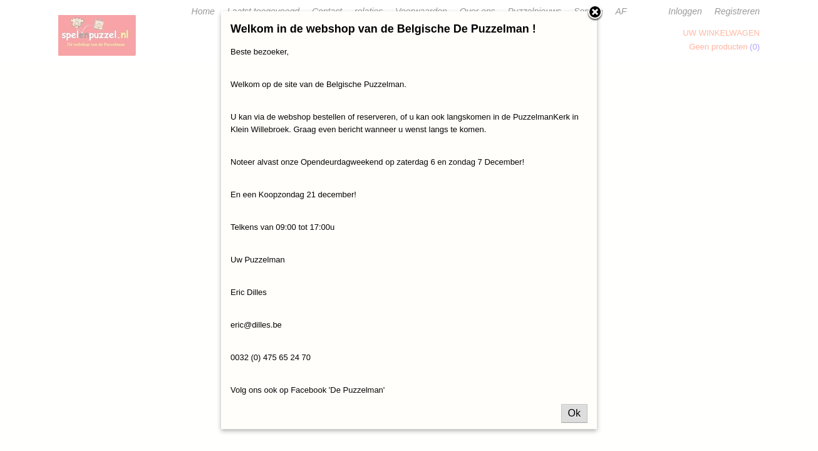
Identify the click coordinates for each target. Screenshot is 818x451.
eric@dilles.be (256, 324)
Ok (574, 413)
